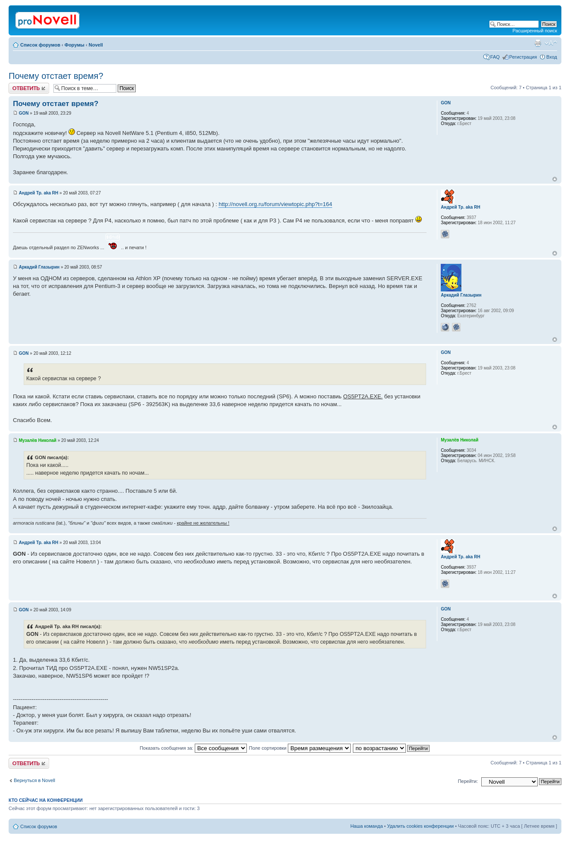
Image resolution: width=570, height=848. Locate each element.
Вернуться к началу (554, 179)
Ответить (29, 88)
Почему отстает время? (56, 76)
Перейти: (468, 781)
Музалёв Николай (37, 440)
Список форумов (40, 44)
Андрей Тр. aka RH (39, 193)
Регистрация (523, 56)
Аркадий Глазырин (39, 267)
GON (24, 113)
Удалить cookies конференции (420, 826)
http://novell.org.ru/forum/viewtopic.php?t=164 (275, 204)
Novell (96, 44)
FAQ (495, 56)
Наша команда (366, 826)
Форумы (74, 44)
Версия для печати (537, 43)
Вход (551, 56)
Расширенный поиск (534, 30)
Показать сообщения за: (193, 748)
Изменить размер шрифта (551, 43)
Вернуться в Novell (34, 780)
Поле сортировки (300, 748)
